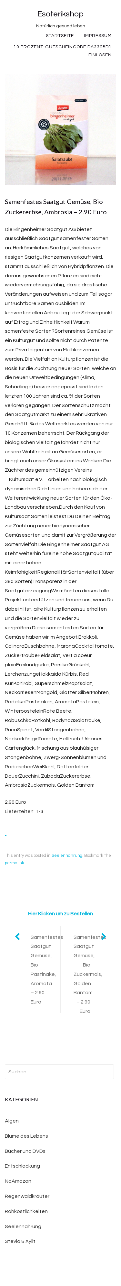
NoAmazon (18, 1181)
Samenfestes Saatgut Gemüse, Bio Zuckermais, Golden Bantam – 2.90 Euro (90, 974)
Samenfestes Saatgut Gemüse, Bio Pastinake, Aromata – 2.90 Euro (45, 970)
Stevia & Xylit (20, 1241)
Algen (12, 1121)
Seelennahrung (67, 855)
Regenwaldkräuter (27, 1196)
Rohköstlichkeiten (26, 1211)
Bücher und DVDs (25, 1151)
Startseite (60, 35)
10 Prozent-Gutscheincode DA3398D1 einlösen (63, 51)
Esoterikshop (60, 14)
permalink (14, 863)
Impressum (98, 35)
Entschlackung (22, 1166)
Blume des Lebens (26, 1136)
